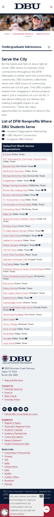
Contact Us (7, 386)
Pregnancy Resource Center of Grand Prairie (23, 269)
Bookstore (9, 480)
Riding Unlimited (10, 288)
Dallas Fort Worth (43, 34)
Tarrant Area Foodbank (13, 314)
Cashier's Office (11, 477)
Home (6, 34)
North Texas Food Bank (13, 255)
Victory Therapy (10, 324)
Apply (7, 463)
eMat (6, 470)
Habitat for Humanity (12, 240)
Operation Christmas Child (15, 259)
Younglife (7, 338)
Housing (8, 456)
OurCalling (8, 264)
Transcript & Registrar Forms (17, 426)
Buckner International (13, 195)
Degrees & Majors (12, 423)
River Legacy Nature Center (16, 293)
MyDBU (7, 473)
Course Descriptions (13, 437)
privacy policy (17, 513)
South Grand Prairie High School (18, 307)
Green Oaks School (12, 235)
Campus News (11, 466)
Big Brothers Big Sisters (13, 171)
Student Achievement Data (16, 444)
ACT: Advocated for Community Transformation (25, 159)
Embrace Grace (10, 226)
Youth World (8, 343)
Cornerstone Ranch (12, 209)
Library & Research (13, 440)
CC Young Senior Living (13, 200)
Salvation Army (10, 298)
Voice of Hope (10, 329)
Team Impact (9, 319)
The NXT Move (10, 250)
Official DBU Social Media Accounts (21, 414)
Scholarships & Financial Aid (17, 453)
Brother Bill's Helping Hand (15, 190)
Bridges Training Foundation (15, 185)
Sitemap (8, 484)
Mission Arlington (11, 245)
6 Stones (7, 154)
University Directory (13, 389)
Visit (6, 460)
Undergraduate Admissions (22, 34)
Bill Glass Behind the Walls (15, 176)
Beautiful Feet (9, 166)
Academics (7, 419)
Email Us (8, 392)
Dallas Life (7, 214)
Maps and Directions (13, 380)
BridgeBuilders (9, 180)
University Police (12, 399)
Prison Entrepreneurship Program (18, 276)
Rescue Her (8, 283)
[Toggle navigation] (49, 47)
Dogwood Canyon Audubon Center (19, 219)
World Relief (8, 334)
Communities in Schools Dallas (17, 204)
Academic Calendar (13, 430)
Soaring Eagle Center (12, 302)
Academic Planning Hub (15, 433)
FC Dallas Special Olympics (15, 231)
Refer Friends (10, 396)
